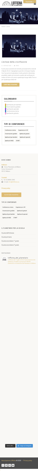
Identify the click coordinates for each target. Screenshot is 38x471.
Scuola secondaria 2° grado (10, 245)
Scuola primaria (7, 237)
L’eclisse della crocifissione (14, 62)
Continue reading (10, 84)
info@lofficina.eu (14, 182)
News (17, 65)
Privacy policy (27, 460)
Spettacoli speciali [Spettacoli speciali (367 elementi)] (25, 137)
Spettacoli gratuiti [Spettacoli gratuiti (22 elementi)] (24, 133)
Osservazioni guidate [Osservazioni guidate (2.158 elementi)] (11, 133)
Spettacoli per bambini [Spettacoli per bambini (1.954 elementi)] (11, 137)
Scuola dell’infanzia (8, 233)
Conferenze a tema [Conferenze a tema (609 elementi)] (10, 130)
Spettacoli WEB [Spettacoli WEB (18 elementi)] (9, 140)
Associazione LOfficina (9, 460)
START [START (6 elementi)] (18, 140)
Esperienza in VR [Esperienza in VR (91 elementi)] (23, 130)
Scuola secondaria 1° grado (10, 241)
